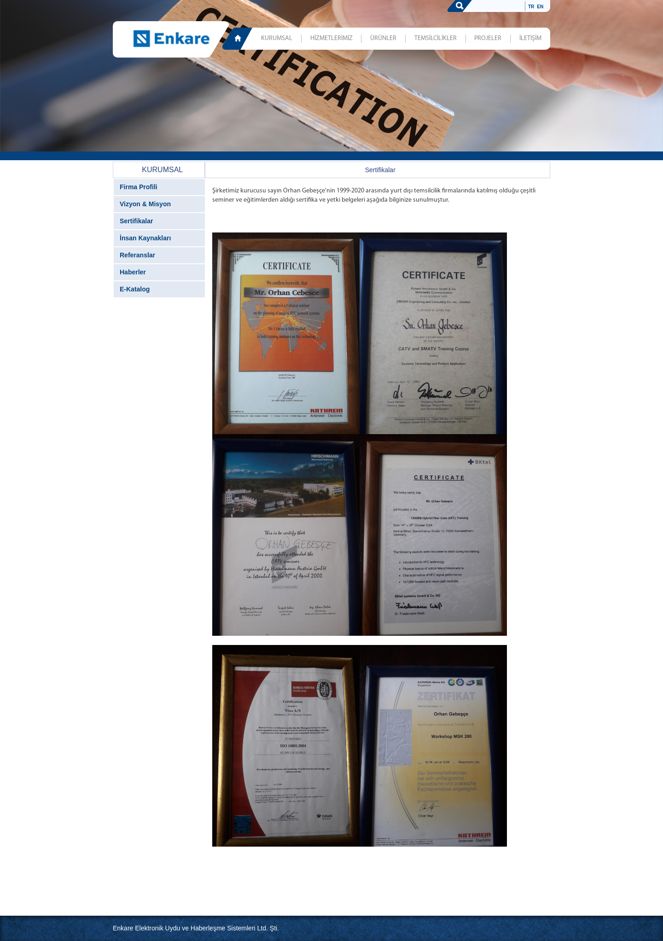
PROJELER (487, 38)
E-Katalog (135, 289)
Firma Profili (138, 187)
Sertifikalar (136, 221)
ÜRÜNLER (383, 38)
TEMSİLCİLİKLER (435, 38)
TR (531, 6)
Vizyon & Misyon (145, 204)
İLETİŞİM (530, 38)
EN (540, 6)
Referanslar (137, 255)
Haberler (133, 272)
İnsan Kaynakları (145, 238)
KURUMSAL (276, 38)
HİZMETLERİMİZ (331, 38)
